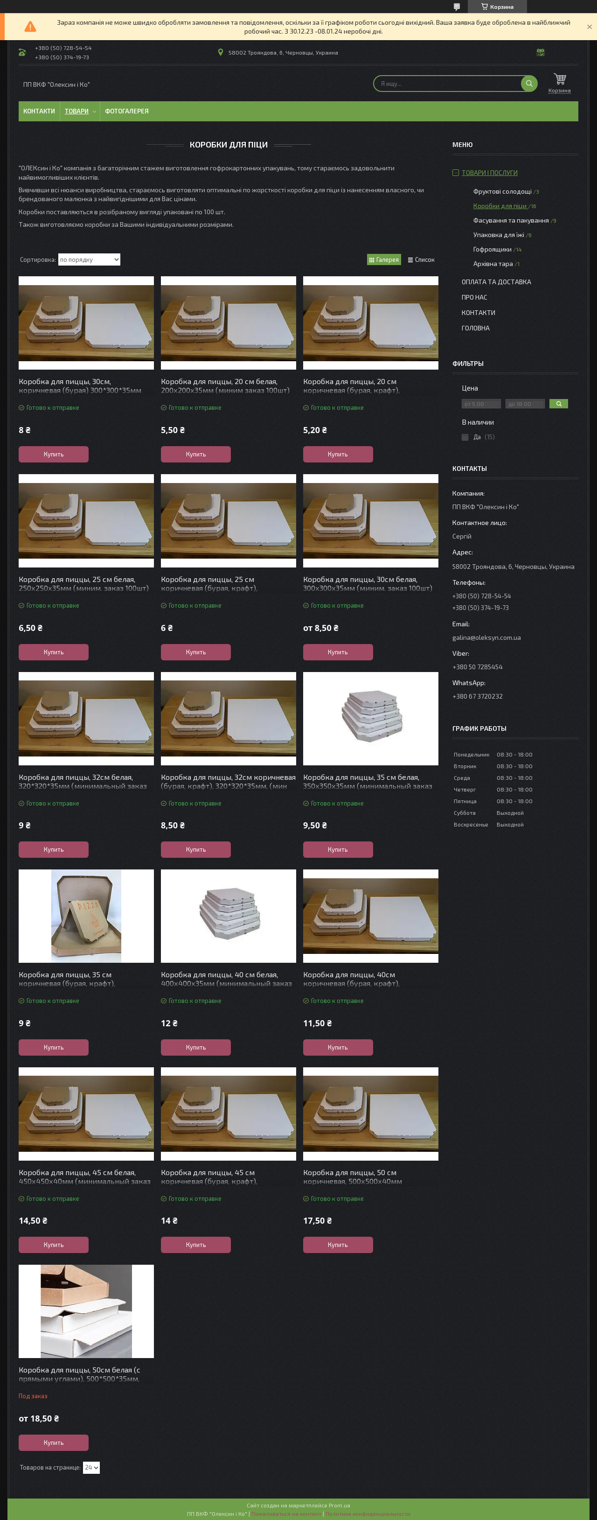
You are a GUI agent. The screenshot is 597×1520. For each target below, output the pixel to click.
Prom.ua (339, 1505)
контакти (478, 312)
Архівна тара (493, 263)
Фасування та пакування (511, 220)
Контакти (39, 111)
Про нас (474, 297)
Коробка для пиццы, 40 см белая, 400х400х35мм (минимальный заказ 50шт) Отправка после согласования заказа (226, 987)
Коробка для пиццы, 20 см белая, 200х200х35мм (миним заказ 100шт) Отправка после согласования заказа (226, 390)
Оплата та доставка (496, 282)
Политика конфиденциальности (368, 1513)
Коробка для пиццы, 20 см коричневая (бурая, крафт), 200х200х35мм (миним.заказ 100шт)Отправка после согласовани (365, 394)
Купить (54, 454)
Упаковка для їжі (498, 234)
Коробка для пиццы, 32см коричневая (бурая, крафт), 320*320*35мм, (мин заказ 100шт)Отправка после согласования (228, 790)
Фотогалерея (127, 111)
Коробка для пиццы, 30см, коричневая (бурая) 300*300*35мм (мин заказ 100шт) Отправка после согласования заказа (80, 394)
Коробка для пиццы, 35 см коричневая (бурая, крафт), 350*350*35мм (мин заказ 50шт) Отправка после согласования (75, 987)
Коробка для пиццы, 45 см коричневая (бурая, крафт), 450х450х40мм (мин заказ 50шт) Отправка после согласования (219, 1185)
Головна (476, 328)
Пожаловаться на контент (286, 1513)
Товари (77, 111)
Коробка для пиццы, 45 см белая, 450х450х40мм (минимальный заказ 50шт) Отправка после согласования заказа (85, 1185)
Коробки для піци (500, 206)
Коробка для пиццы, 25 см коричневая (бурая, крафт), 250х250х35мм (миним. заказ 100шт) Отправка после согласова (226, 592)
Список (425, 259)
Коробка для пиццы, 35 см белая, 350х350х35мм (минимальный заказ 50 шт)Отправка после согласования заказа (367, 790)
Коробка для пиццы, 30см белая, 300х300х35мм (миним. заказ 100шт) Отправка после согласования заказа (368, 587)
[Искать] (529, 83)
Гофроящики (492, 249)
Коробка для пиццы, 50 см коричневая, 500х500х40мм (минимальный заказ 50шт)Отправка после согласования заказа (369, 1185)
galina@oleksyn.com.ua (486, 637)
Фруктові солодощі (502, 191)
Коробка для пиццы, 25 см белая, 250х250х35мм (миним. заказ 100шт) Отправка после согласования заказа (84, 587)
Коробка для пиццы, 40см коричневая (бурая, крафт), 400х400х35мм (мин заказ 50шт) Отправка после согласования (361, 987)
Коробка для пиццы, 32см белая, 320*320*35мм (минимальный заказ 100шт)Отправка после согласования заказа (83, 790)
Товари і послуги (490, 172)
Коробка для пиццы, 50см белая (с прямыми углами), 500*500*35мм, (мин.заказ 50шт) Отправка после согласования (79, 1383)
